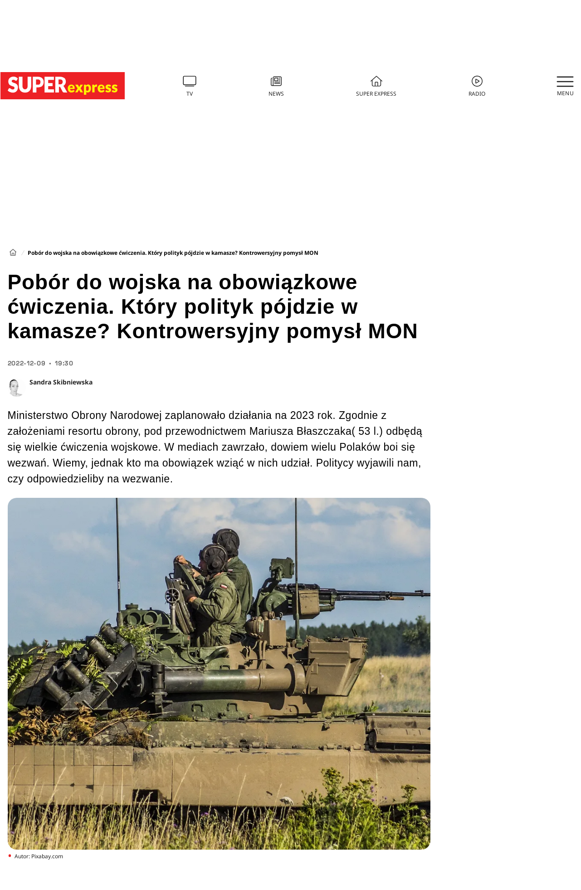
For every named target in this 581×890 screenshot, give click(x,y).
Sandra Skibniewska (61, 382)
